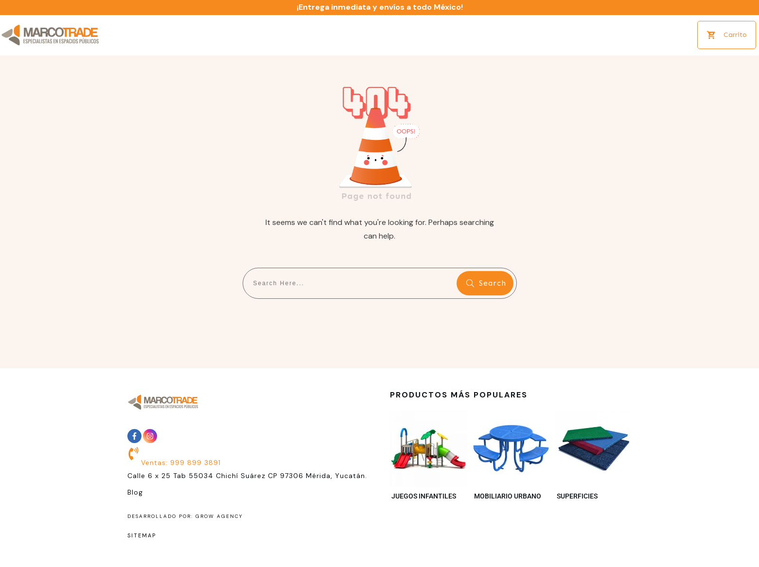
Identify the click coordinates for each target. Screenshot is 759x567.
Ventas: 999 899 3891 (181, 462)
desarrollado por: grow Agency (185, 516)
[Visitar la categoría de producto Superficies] (594, 458)
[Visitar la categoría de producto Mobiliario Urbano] (511, 458)
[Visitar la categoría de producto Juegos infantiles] (428, 458)
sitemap (141, 535)
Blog (135, 492)
